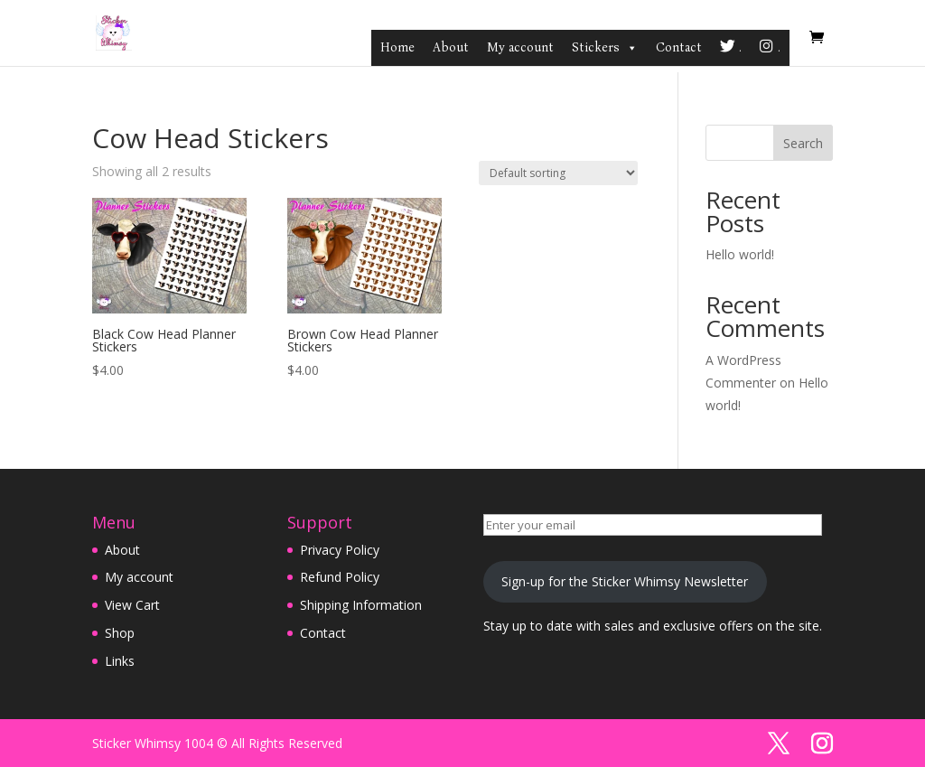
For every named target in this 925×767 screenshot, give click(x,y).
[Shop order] (558, 173)
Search (803, 143)
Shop (120, 632)
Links (120, 660)
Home (397, 47)
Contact (679, 47)
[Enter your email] (652, 525)
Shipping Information (361, 604)
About (451, 47)
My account (520, 47)
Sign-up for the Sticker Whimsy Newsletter (624, 581)
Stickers (605, 48)
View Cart (132, 604)
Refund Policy (339, 576)
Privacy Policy (339, 549)
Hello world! (739, 254)
